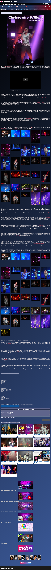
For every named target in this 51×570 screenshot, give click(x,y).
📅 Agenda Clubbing (20, 6)
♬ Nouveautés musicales (41, 6)
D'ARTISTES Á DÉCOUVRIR (25, 562)
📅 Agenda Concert (30, 6)
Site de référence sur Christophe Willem (8, 415)
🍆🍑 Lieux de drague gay (13, 9)
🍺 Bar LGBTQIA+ (34, 9)
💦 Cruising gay (24, 9)
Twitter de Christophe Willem (7, 413)
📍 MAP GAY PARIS (44, 9)
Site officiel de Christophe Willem (7, 411)
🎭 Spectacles (11, 6)
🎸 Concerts (3, 6)
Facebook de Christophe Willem (7, 412)
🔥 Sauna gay (3, 9)
